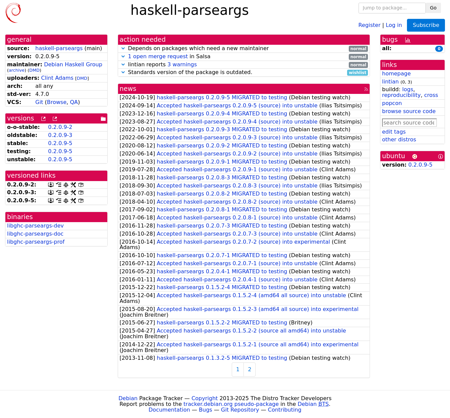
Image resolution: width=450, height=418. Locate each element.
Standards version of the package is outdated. (244, 72)
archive (17, 70)
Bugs (205, 410)
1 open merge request (158, 56)
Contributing (285, 410)
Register (370, 25)
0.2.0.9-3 (60, 135)
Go (433, 7)
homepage (396, 73)
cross (431, 95)
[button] (123, 48)
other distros (399, 139)
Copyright (204, 398)
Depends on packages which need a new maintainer (244, 48)
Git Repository (240, 410)
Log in (394, 25)
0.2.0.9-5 (60, 143)
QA (74, 102)
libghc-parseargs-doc (35, 234)
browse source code (409, 111)
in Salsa (244, 57)
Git (39, 102)
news (128, 89)
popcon (392, 103)
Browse (57, 102)
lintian (390, 81)
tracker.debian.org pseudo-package (231, 404)
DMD (34, 70)
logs (407, 89)
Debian (128, 398)
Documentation (169, 410)
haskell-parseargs (59, 48)
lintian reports (244, 65)
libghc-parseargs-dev (35, 225)
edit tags (394, 132)
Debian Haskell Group (73, 64)
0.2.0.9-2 (60, 127)
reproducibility (401, 95)
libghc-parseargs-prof (36, 242)
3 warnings (182, 64)
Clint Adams (57, 78)
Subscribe (426, 25)
